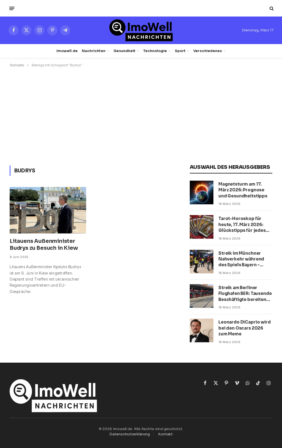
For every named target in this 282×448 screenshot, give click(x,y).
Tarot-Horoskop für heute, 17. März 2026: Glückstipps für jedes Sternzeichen (242, 224)
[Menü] (11, 8)
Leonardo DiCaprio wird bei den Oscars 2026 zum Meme (244, 327)
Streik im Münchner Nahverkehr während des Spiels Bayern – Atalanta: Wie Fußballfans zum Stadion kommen (244, 259)
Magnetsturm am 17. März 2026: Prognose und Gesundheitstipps (242, 190)
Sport (180, 51)
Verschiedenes (207, 51)
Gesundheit (124, 51)
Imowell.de (67, 51)
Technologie (155, 51)
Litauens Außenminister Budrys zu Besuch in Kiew (44, 245)
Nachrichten (93, 51)
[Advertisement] (141, 115)
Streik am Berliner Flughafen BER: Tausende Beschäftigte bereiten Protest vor (245, 293)
